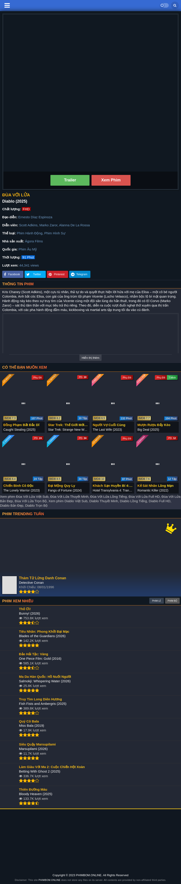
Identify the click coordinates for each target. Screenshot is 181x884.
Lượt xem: (10, 265)
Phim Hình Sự (54, 233)
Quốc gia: (10, 249)
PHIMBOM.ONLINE (49, 880)
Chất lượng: (11, 209)
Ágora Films (34, 241)
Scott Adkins (28, 225)
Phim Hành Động (29, 233)
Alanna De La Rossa (74, 225)
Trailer (70, 180)
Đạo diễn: (9, 217)
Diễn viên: (10, 225)
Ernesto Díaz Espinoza (35, 217)
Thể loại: (9, 233)
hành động (44, 310)
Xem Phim (111, 180)
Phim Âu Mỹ (28, 249)
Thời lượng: (11, 257)
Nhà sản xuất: (13, 241)
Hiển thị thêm (90, 357)
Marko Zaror (48, 225)
